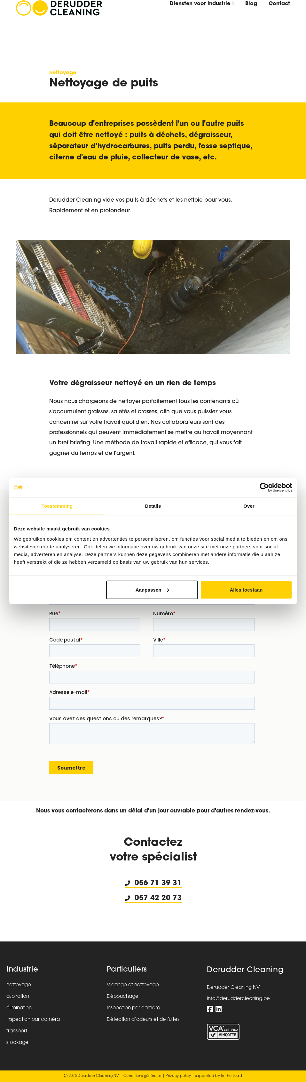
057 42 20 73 (153, 898)
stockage (17, 1042)
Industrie (22, 969)
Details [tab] (153, 506)
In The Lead (231, 1076)
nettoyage (62, 73)
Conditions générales (142, 1076)
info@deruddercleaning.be (238, 999)
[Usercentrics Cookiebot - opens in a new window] (264, 487)
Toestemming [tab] (57, 506)
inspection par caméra (33, 1019)
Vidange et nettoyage (133, 985)
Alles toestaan (246, 589)
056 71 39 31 (158, 883)
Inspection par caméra (133, 1008)
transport (16, 1031)
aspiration (17, 996)
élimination (19, 1008)
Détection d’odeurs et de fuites (143, 1019)
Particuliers (127, 969)
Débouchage (122, 996)
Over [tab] (249, 506)
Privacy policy (178, 1076)
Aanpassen (152, 589)
